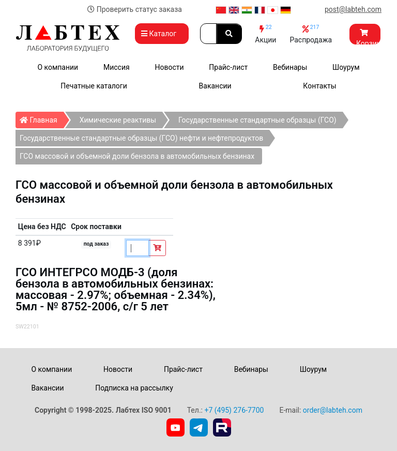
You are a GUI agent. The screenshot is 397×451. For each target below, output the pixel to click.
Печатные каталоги (93, 86)
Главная (42, 118)
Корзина (368, 36)
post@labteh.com (353, 9)
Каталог (161, 33)
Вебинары (290, 67)
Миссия (116, 67)
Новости (169, 67)
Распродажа (310, 34)
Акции (265, 34)
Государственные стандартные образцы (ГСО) (257, 120)
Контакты (319, 86)
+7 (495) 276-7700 (234, 410)
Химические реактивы (118, 120)
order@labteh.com (332, 410)
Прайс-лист (228, 67)
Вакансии (215, 86)
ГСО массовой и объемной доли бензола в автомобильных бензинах (137, 156)
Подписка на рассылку (134, 388)
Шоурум (345, 67)
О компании (57, 67)
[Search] (208, 33)
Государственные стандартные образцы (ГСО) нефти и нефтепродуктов (141, 138)
